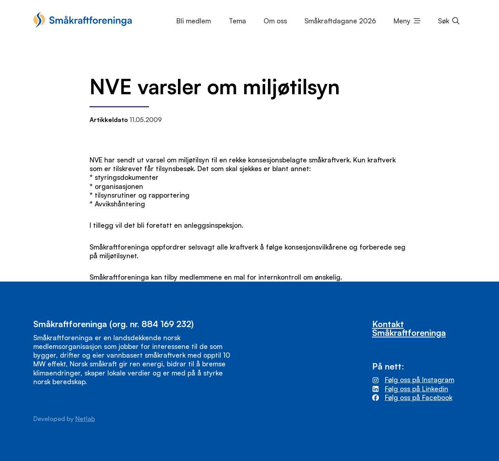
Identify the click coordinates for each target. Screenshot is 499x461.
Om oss (275, 21)
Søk (443, 21)
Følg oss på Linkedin (416, 389)
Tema (237, 21)
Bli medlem (193, 21)
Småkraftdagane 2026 (340, 21)
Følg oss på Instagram (419, 379)
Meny (402, 21)
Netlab (85, 419)
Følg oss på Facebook (418, 397)
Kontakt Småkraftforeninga (409, 327)
